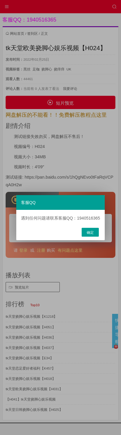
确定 (90, 232)
